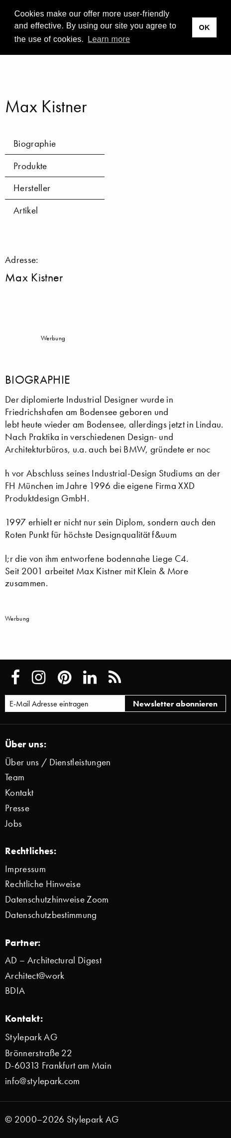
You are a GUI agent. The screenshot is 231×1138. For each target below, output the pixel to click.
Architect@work (34, 975)
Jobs (13, 823)
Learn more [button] (109, 39)
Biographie (34, 143)
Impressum (25, 869)
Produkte (30, 166)
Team (14, 777)
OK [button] (204, 27)
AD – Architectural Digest (53, 960)
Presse (17, 808)
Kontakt (19, 792)
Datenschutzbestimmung (51, 914)
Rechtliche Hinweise (43, 884)
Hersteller (31, 188)
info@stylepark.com (42, 1081)
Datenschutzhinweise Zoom (57, 899)
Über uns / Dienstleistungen (58, 762)
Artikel (25, 210)
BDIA (15, 990)
